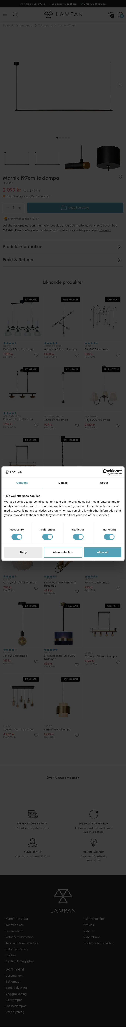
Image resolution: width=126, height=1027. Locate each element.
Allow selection (63, 552)
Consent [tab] (22, 482)
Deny (23, 552)
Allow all (102, 552)
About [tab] (104, 482)
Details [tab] (63, 482)
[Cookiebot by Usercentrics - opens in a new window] (105, 472)
